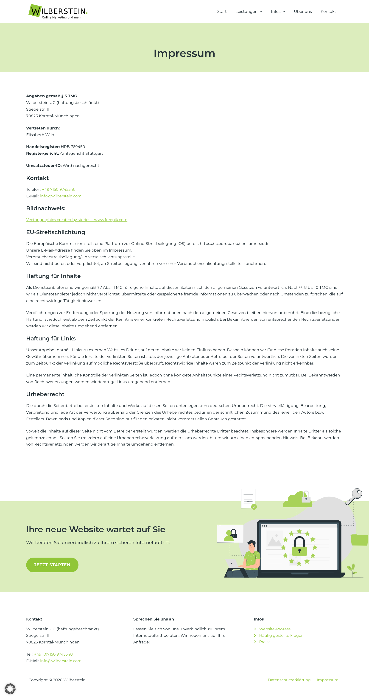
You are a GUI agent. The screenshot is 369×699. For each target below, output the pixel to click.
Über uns (304, 11)
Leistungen (252, 11)
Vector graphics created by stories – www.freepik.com (78, 219)
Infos (281, 11)
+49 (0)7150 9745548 (54, 654)
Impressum (329, 680)
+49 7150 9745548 (59, 189)
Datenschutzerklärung (292, 680)
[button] (263, 11)
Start (226, 11)
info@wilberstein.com (61, 196)
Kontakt (329, 11)
